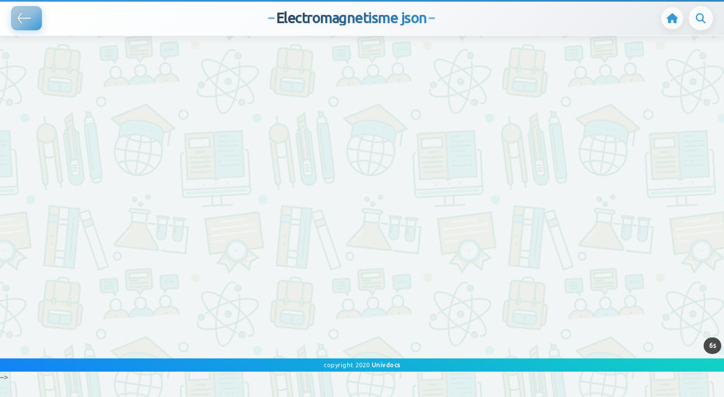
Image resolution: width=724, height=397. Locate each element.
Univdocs (385, 365)
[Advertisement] (200, 52)
